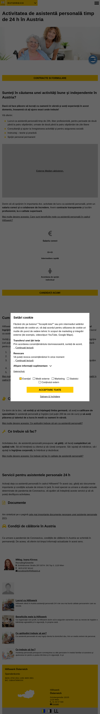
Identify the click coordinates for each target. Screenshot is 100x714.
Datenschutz (19, 371)
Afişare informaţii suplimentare (30, 366)
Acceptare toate (50, 390)
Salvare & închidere (50, 396)
